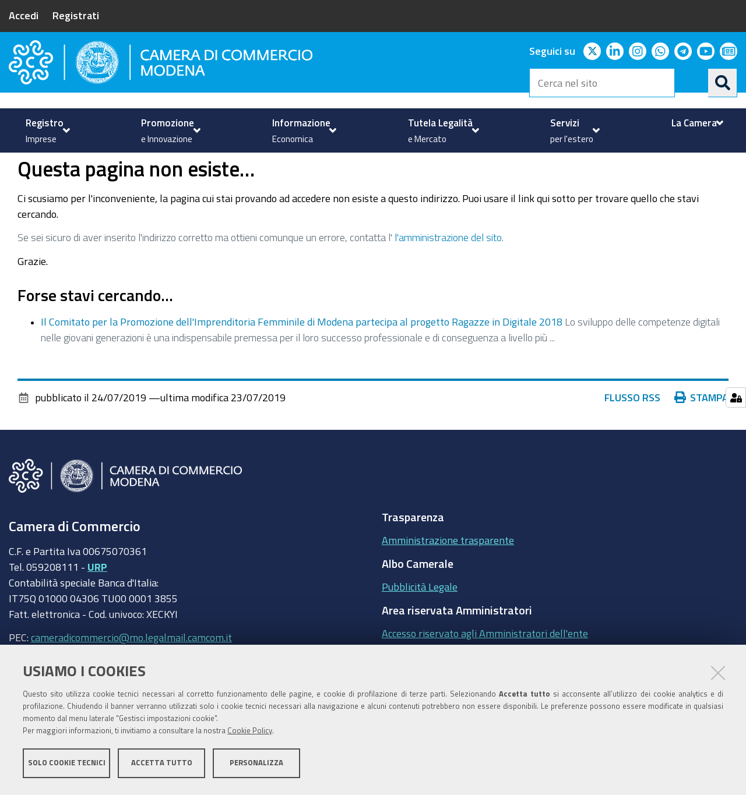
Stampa (701, 438)
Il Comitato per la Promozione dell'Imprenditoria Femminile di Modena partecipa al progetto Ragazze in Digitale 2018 (301, 362)
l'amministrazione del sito (448, 278)
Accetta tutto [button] (161, 764)
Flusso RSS (632, 438)
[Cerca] (722, 82)
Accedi (23, 15)
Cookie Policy (249, 732)
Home (16, 165)
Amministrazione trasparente (448, 580)
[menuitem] (46, 130)
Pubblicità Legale (420, 627)
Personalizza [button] (256, 764)
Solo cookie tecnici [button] (66, 764)
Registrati (75, 15)
